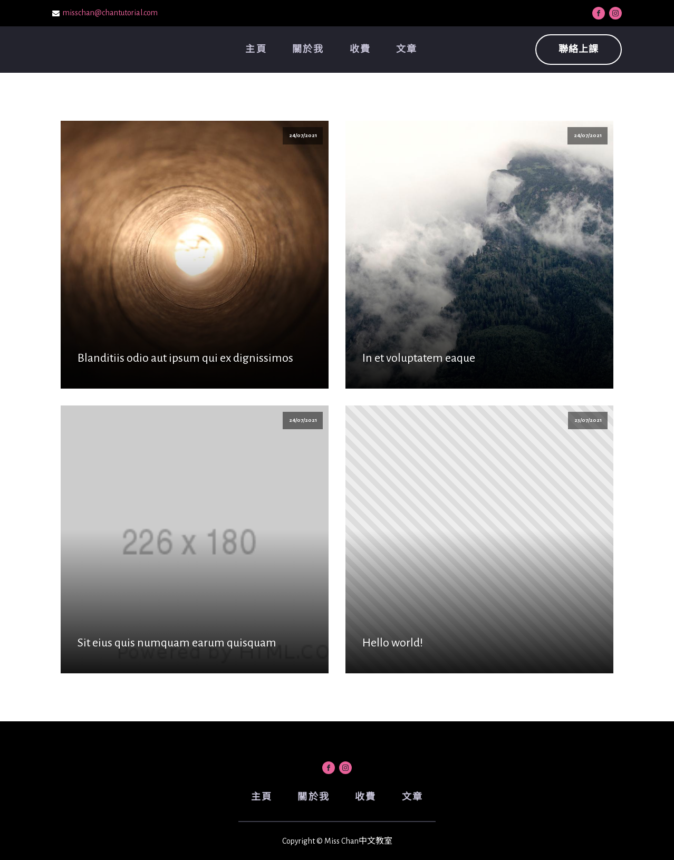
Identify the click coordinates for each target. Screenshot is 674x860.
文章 (407, 49)
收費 (360, 49)
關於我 (308, 49)
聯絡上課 (579, 49)
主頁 (256, 49)
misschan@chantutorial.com (110, 12)
